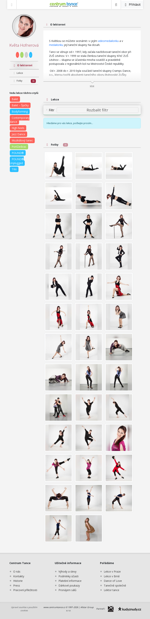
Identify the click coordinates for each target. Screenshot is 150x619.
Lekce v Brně (112, 576)
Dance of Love (113, 581)
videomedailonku (108, 41)
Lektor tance (111, 590)
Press (16, 585)
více (92, 85)
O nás (16, 571)
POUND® (18, 153)
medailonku (56, 45)
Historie (18, 581)
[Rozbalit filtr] (97, 110)
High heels (18, 128)
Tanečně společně (115, 585)
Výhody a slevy (67, 571)
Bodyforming (20, 111)
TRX (14, 169)
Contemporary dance (19, 119)
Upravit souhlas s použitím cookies (24, 609)
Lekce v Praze (112, 571)
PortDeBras (19, 146)
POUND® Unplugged (17, 161)
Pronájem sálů (67, 590)
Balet (15, 99)
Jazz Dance (18, 134)
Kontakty (18, 576)
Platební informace (70, 581)
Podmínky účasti (68, 576)
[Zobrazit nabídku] (11, 4)
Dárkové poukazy (69, 585)
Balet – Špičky (20, 105)
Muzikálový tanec (22, 140)
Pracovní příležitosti (25, 590)
